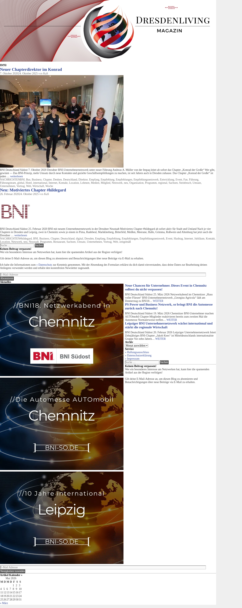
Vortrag (21, 186)
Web (28, 186)
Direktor (83, 179)
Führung (193, 179)
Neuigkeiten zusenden (12, 571)
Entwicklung (167, 179)
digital (79, 238)
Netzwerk (117, 182)
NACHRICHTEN (10, 179)
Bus (28, 179)
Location (74, 182)
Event (178, 179)
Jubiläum (199, 238)
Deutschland (70, 179)
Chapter (47, 179)
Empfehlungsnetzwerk (146, 179)
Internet (53, 182)
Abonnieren (6, 278)
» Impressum (132, 358)
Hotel (29, 182)
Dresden (89, 238)
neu (126, 182)
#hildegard (26, 238)
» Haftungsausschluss (137, 352)
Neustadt (34, 241)
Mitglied (105, 182)
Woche (49, 186)
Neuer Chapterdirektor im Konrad (31, 69)
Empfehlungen (124, 179)
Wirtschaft (38, 186)
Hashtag (178, 238)
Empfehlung (108, 179)
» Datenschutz (44, 264)
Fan (185, 179)
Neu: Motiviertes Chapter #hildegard (33, 190)
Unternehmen (7, 186)
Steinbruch (185, 182)
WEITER (158, 300)
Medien (95, 182)
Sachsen (173, 182)
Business (37, 179)
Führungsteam (8, 182)
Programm (151, 182)
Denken (57, 179)
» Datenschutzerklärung (138, 355)
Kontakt (63, 182)
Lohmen (85, 182)
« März (4, 603)
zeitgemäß (125, 241)
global (20, 182)
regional (162, 182)
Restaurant (59, 241)
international (40, 182)
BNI (22, 179)
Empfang (94, 179)
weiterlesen (16, 176)
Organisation (136, 182)
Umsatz (197, 182)
